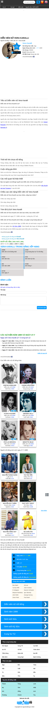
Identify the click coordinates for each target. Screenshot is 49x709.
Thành (4, 664)
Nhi (3, 672)
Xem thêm (44, 491)
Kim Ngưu (5, 626)
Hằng (19, 672)
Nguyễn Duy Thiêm (9, 484)
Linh (34, 664)
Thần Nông (5, 634)
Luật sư (10, 457)
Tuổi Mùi (9, 398)
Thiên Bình (36, 630)
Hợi (34, 649)
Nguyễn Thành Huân (9, 456)
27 (24, 536)
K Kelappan (16, 571)
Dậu (3, 649)
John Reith (15, 576)
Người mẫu (29, 7)
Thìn (19, 657)
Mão (3, 657)
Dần (34, 653)
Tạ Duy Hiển (16, 568)
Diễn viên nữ (13, 37)
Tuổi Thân (28, 488)
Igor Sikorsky (27, 573)
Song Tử (20, 626)
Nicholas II (3, 112)
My (3, 668)
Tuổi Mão (9, 426)
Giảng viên (28, 457)
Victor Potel (16, 578)
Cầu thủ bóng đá (28, 514)
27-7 (38, 45)
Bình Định (9, 516)
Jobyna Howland (9, 366)
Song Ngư (21, 638)
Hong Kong (28, 370)
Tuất (19, 649)
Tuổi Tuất (28, 398)
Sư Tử (29, 551)
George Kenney (28, 576)
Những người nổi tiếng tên (11, 216)
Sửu (19, 653)
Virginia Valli (28, 394)
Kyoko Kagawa (9, 394)
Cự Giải (35, 626)
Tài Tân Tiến (28, 456)
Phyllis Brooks (10, 423)
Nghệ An (10, 488)
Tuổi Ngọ (28, 426)
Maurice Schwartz (29, 571)
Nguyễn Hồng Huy (9, 512)
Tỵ (34, 657)
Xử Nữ (19, 630)
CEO (10, 514)
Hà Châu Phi (28, 512)
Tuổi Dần (10, 459)
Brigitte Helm (28, 423)
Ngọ (3, 645)
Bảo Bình (4, 638)
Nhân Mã (20, 634)
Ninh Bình (28, 459)
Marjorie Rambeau (18, 573)
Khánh (20, 676)
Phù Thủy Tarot (28, 484)
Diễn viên (20, 7)
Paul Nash (27, 578)
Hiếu (34, 668)
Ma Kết (35, 634)
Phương (4, 676)
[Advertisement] (24, 20)
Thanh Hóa (28, 516)
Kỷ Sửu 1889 (17, 205)
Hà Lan (26, 566)
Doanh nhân (9, 486)
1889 (29, 536)
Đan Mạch (15, 566)
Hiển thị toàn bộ (42, 334)
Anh (34, 672)
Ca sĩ (4, 7)
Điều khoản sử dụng (24, 691)
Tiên (19, 668)
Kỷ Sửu (25, 547)
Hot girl (12, 7)
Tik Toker (28, 486)
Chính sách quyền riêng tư (24, 699)
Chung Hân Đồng (28, 366)
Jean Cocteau (28, 568)
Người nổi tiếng (4, 37)
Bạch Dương (37, 638)
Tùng (19, 664)
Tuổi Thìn (9, 370)
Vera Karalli (22, 37)
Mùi (19, 645)
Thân (34, 645)
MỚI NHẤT (36, 7)
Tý (3, 653)
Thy (34, 676)
